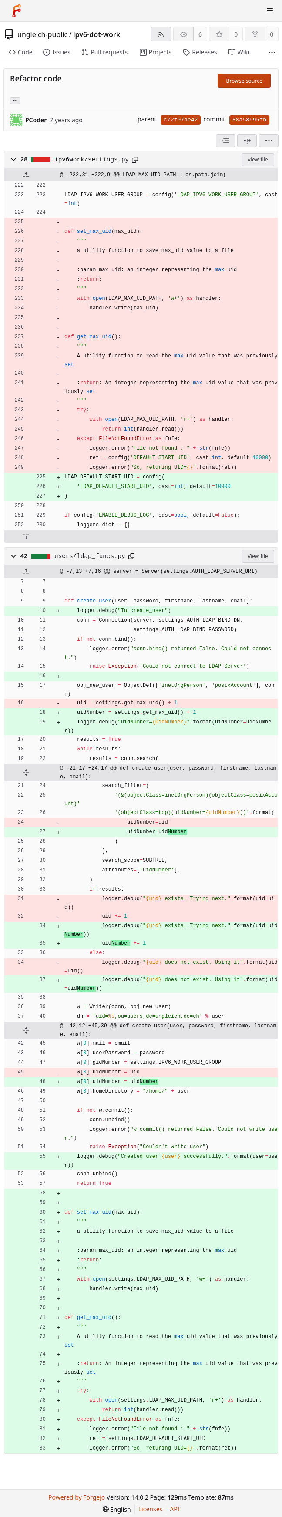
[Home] (16, 11)
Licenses (150, 1509)
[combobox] (225, 140)
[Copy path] (135, 160)
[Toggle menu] (270, 11)
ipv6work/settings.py (91, 159)
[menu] (269, 140)
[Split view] (247, 140)
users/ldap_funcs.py (89, 556)
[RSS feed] (161, 34)
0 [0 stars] (236, 34)
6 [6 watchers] (200, 34)
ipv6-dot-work (96, 34)
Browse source (244, 80)
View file (258, 159)
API (174, 1509)
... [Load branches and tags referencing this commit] (15, 100)
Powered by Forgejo (76, 1497)
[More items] (272, 52)
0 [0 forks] (271, 34)
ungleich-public (42, 34)
